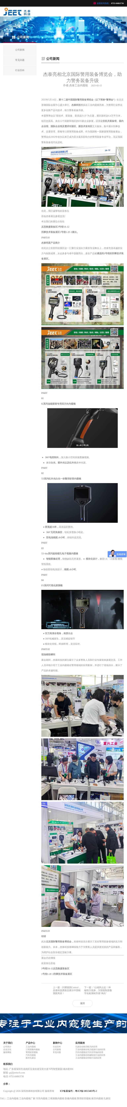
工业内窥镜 (31, 1047)
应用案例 (80, 1043)
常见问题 (57, 1052)
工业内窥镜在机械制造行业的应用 (90, 1055)
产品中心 (30, 1043)
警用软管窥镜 (32, 1052)
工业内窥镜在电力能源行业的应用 (90, 1049)
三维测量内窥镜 (33, 1049)
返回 (82, 1003)
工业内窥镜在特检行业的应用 (88, 1058)
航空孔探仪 (31, 1058)
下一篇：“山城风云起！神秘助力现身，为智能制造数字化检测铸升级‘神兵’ (98, 990)
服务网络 (7, 1052)
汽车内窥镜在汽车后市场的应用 (89, 1052)
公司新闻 (57, 1049)
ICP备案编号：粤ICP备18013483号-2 (78, 1091)
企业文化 (7, 1049)
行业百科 (57, 1047)
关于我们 (8, 1043)
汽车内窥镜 (31, 1055)
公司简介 (7, 1047)
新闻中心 (57, 1043)
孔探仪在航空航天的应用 (86, 1047)
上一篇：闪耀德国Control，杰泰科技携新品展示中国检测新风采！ (67, 990)
